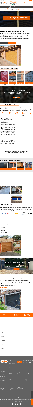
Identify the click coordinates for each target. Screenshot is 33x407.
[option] (16, 152)
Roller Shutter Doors (3, 336)
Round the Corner (20, 169)
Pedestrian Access (2, 378)
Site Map (16, 397)
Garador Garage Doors (2, 399)
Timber (1, 379)
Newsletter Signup (27, 373)
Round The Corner (3, 333)
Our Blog (26, 379)
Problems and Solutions (11, 387)
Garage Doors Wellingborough (17, 399)
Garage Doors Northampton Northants (11, 399)
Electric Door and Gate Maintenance (20, 388)
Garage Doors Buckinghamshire (12, 401)
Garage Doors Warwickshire (28, 399)
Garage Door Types (25, 401)
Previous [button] (0, 153)
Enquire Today (3, 287)
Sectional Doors (12, 169)
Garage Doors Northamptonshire (23, 399)
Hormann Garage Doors (6, 399)
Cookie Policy (26, 381)
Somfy (1, 355)
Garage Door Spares (19, 387)
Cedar (1, 351)
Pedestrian (9, 375)
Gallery (26, 378)
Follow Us (26, 380)
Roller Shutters (29, 169)
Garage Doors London (17, 401)
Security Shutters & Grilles (2, 389)
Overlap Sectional (3, 340)
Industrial (9, 378)
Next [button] (31, 153)
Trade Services (10, 393)
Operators (9, 374)
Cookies (14, 397)
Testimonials (18, 374)
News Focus (26, 372)
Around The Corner (2, 374)
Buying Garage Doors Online (11, 388)
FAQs (17, 373)
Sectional (2, 332)
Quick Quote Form (18, 372)
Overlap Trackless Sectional (3, 371)
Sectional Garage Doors (3, 372)
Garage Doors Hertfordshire (7, 401)
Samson (2, 352)
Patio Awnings (10, 380)
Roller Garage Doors (21, 401)
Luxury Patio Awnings (2, 388)
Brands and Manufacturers (2, 380)
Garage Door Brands (28, 401)
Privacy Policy (18, 397)
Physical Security (10, 379)
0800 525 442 (26, 2)
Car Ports (1, 387)
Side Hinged (4, 169)
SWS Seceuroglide (3, 347)
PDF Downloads (18, 375)
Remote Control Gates (3, 337)
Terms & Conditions (18, 378)
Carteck (2, 344)
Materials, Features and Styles (2, 376)
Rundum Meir (2, 348)
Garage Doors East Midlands (2, 401)
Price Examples (10, 389)
